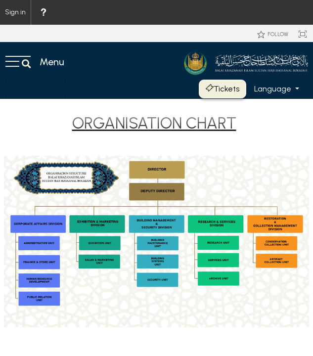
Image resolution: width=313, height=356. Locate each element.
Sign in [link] (15, 12)
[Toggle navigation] (35, 89)
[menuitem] (43, 12)
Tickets (222, 88)
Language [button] (273, 88)
